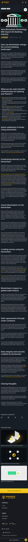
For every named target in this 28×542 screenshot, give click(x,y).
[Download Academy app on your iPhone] (5, 523)
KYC (22, 366)
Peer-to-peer (3, 275)
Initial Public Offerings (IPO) (8, 183)
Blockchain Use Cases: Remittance (13, 152)
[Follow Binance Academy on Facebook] (2, 528)
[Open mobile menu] (25, 2)
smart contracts (10, 112)
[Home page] (5, 2)
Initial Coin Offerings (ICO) (6, 174)
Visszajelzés (4, 518)
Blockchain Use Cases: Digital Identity (14, 376)
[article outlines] (25, 9)
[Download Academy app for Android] (13, 523)
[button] (25, 2)
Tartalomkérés (5, 516)
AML (24, 366)
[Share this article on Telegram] (15, 417)
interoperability (5, 119)
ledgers (11, 106)
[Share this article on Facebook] (8, 417)
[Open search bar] (22, 2)
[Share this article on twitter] (1, 417)
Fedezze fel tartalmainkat (14, 490)
